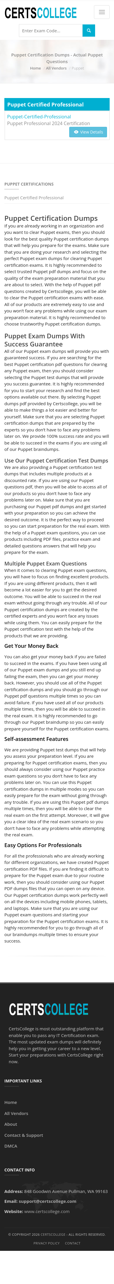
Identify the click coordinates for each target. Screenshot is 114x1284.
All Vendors (56, 68)
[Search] (89, 30)
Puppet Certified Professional (34, 197)
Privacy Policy (46, 1243)
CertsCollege (53, 1234)
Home (35, 68)
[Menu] (102, 12)
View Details (88, 132)
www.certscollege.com (47, 1211)
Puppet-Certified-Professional (39, 116)
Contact (73, 1243)
